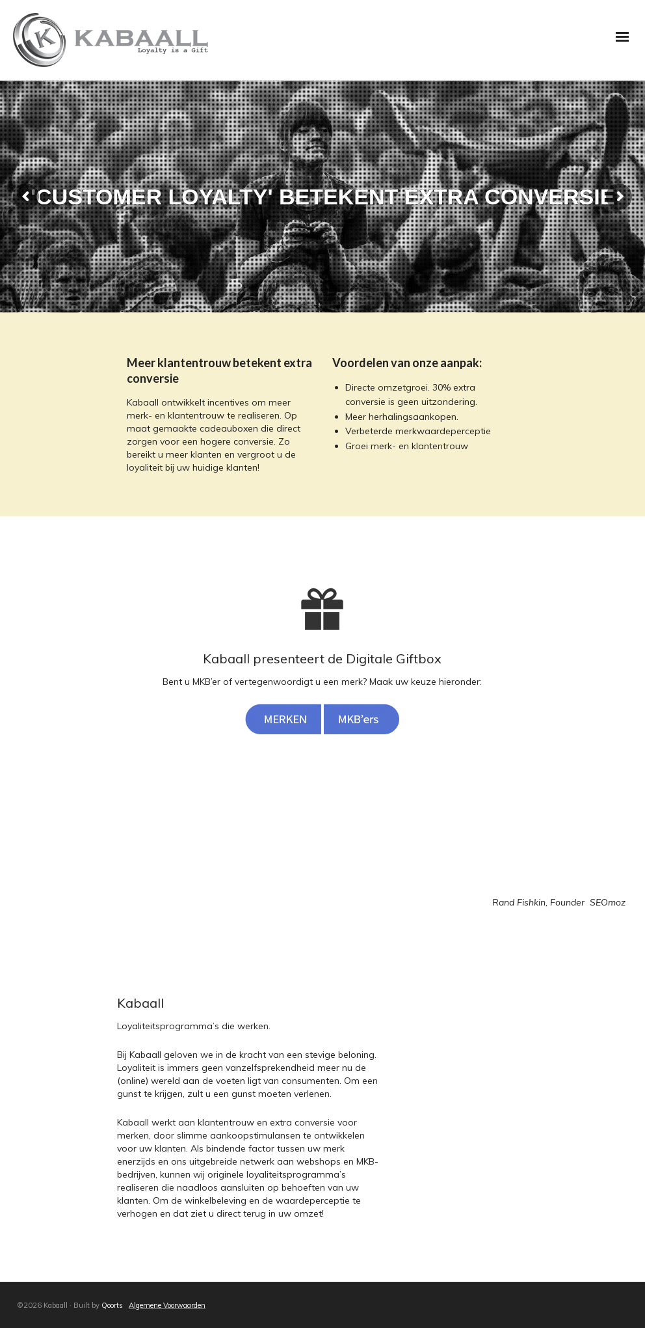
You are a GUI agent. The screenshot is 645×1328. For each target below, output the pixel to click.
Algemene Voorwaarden (167, 1305)
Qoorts (112, 1305)
